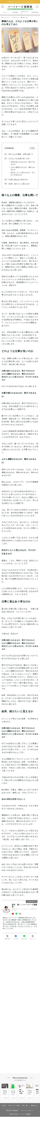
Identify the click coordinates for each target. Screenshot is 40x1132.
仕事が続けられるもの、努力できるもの (23, 163)
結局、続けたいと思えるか (19, 184)
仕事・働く (24, 17)
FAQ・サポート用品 (14, 1118)
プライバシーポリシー (27, 1123)
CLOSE (32, 148)
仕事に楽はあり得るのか (18, 179)
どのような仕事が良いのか (19, 158)
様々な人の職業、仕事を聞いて (21, 154)
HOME (4, 1118)
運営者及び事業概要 (12, 1123)
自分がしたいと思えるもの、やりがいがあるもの (23, 174)
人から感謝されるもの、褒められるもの (23, 168)
